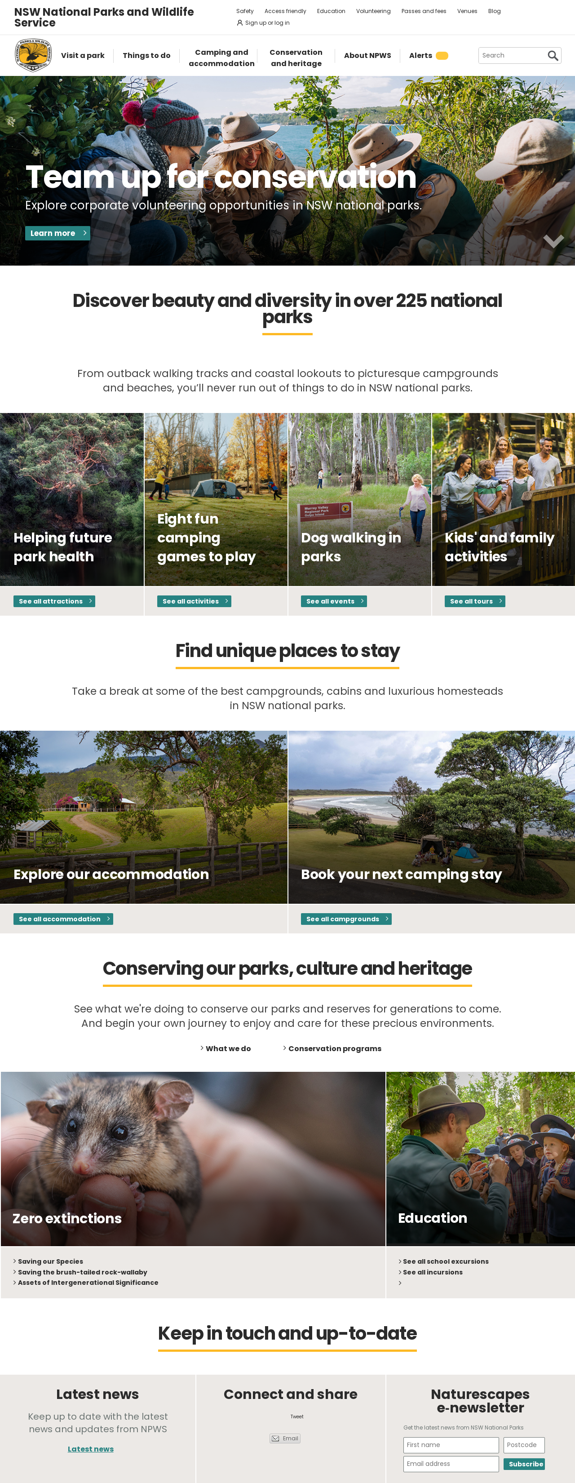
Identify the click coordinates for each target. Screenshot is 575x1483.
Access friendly (285, 11)
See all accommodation (60, 919)
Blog (494, 11)
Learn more (53, 233)
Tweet (297, 1416)
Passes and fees (424, 11)
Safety (245, 11)
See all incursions (433, 1272)
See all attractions (51, 601)
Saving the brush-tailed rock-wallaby (82, 1272)
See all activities (191, 601)
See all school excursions (446, 1261)
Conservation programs (334, 1048)
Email (290, 1438)
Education (331, 11)
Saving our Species (50, 1261)
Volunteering (373, 11)
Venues (467, 11)
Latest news (91, 1449)
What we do (228, 1048)
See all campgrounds (342, 919)
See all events (330, 601)
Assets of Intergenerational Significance (88, 1282)
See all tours (471, 601)
